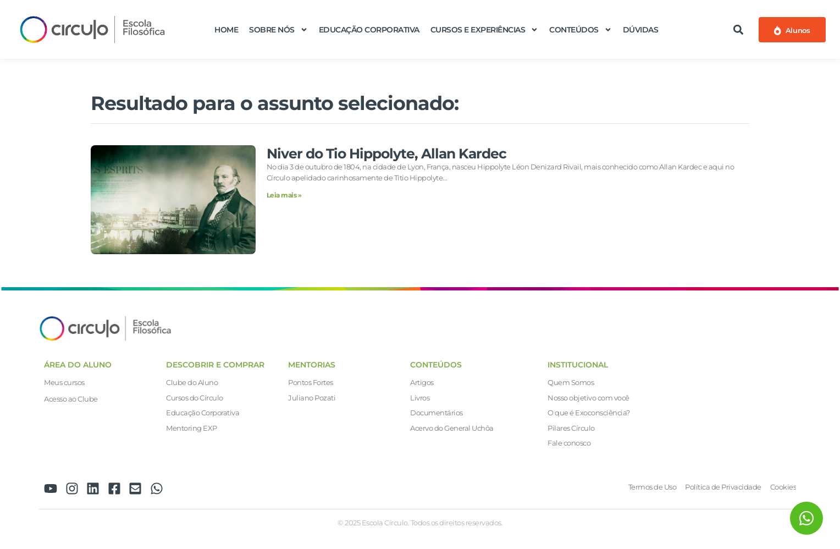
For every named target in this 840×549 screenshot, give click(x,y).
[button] (739, 29)
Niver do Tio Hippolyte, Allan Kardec (386, 153)
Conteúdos (580, 29)
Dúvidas (641, 30)
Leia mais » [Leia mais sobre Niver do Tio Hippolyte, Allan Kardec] (284, 195)
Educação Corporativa (369, 30)
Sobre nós (278, 29)
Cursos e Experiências (484, 29)
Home (226, 30)
